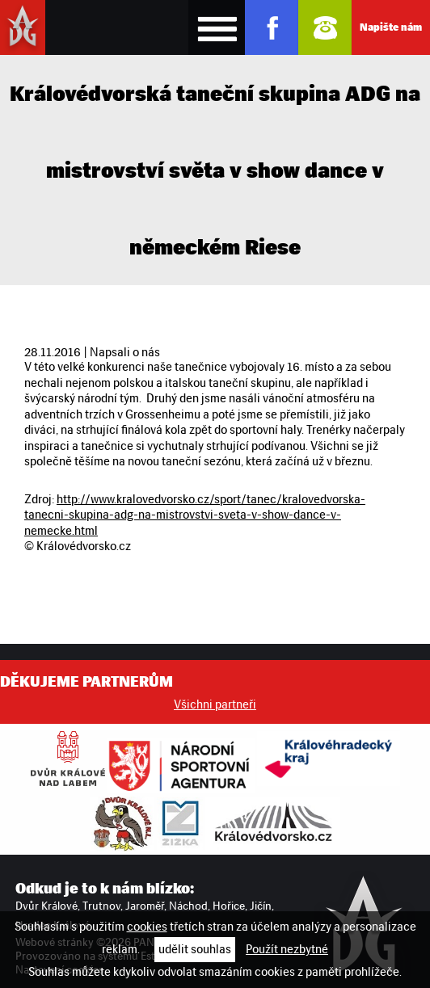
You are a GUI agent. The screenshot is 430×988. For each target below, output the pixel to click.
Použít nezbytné (287, 949)
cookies (147, 926)
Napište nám (391, 27)
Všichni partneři (215, 704)
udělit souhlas (194, 949)
